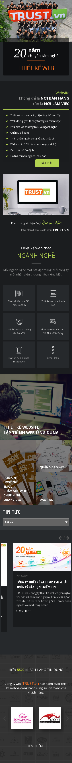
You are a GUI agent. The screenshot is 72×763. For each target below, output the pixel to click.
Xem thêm (16, 626)
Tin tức (11, 512)
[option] (36, 587)
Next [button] (67, 538)
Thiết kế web (36, 68)
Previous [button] (60, 538)
